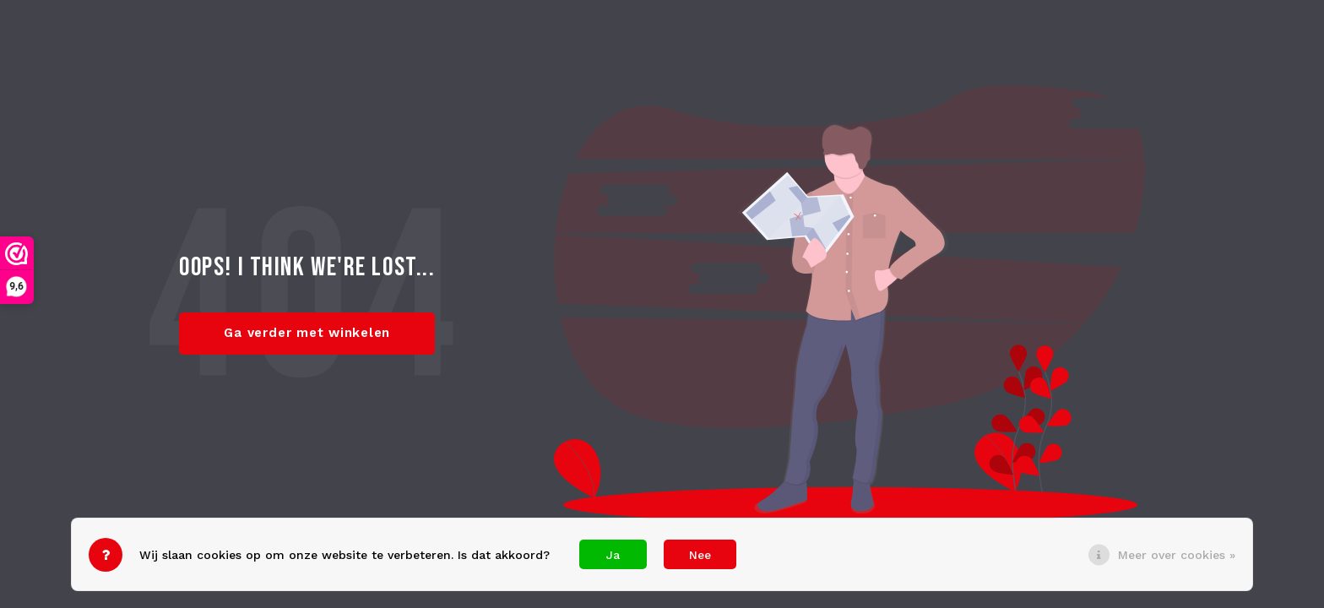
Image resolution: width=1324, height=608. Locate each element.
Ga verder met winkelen (307, 332)
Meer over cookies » (1176, 555)
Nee (700, 555)
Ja (613, 555)
